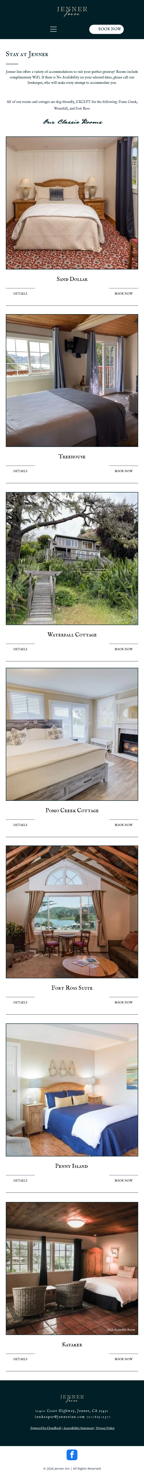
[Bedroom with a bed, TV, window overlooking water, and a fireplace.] (72, 380)
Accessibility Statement (78, 1428)
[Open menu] (53, 29)
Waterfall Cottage (72, 635)
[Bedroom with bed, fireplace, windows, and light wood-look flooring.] (72, 734)
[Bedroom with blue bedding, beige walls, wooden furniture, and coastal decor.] (72, 1089)
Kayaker (72, 1345)
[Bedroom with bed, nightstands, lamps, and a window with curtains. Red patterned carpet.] (72, 202)
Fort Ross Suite (72, 988)
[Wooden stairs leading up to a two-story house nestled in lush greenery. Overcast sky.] (72, 558)
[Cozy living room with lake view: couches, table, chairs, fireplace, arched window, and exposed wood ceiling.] (72, 912)
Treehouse (72, 456)
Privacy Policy (105, 1428)
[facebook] (72, 1455)
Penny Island (71, 1166)
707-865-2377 (98, 1417)
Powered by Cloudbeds (45, 1428)
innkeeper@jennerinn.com (60, 1417)
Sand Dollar (72, 279)
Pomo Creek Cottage (72, 810)
